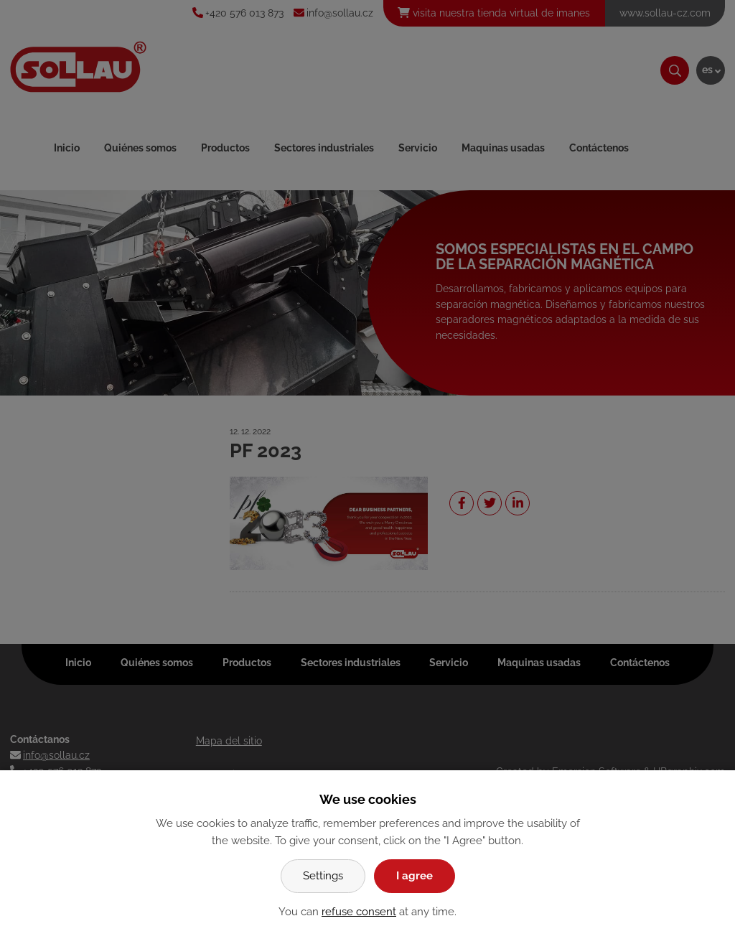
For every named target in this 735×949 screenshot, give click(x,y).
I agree (414, 875)
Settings (323, 875)
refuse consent (359, 911)
